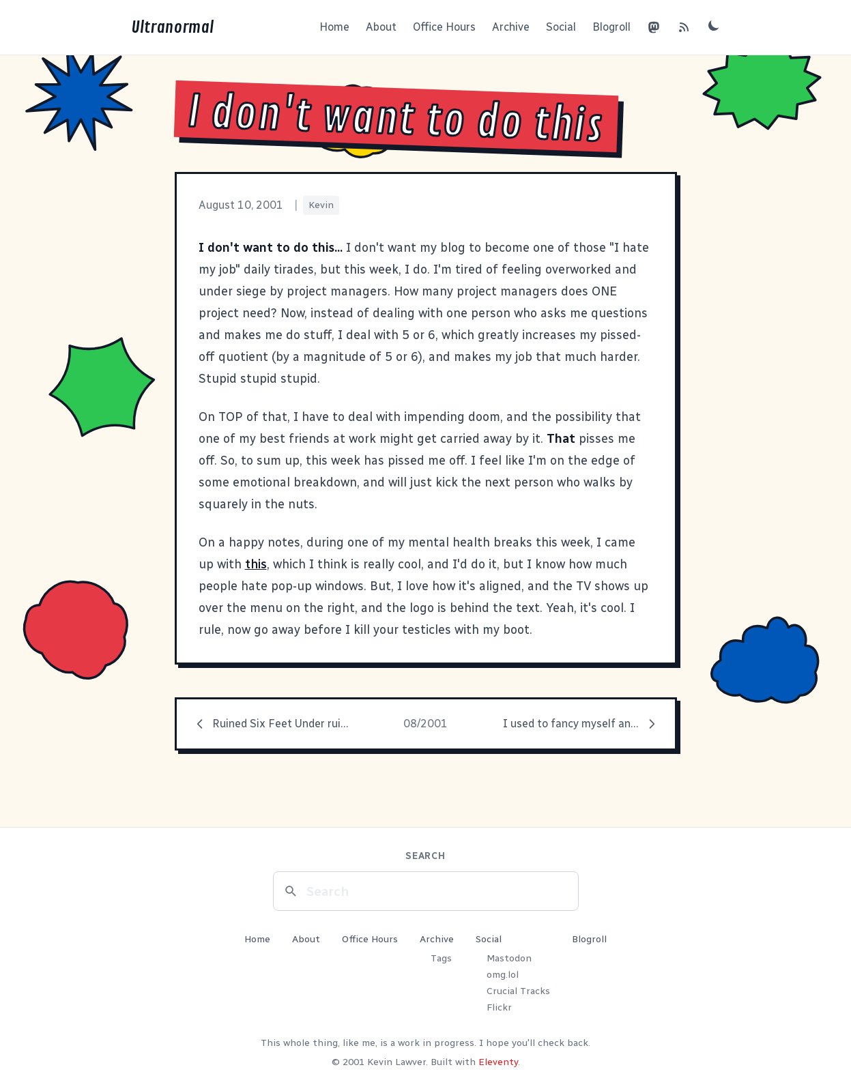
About (381, 26)
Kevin (321, 205)
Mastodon (509, 958)
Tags (441, 958)
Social (561, 26)
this (256, 564)
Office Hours (444, 26)
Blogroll (611, 26)
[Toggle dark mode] (714, 25)
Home (334, 26)
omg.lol (503, 974)
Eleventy (498, 1062)
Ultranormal (172, 27)
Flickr (499, 1007)
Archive (511, 26)
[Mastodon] (654, 27)
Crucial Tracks (518, 991)
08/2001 (425, 723)
